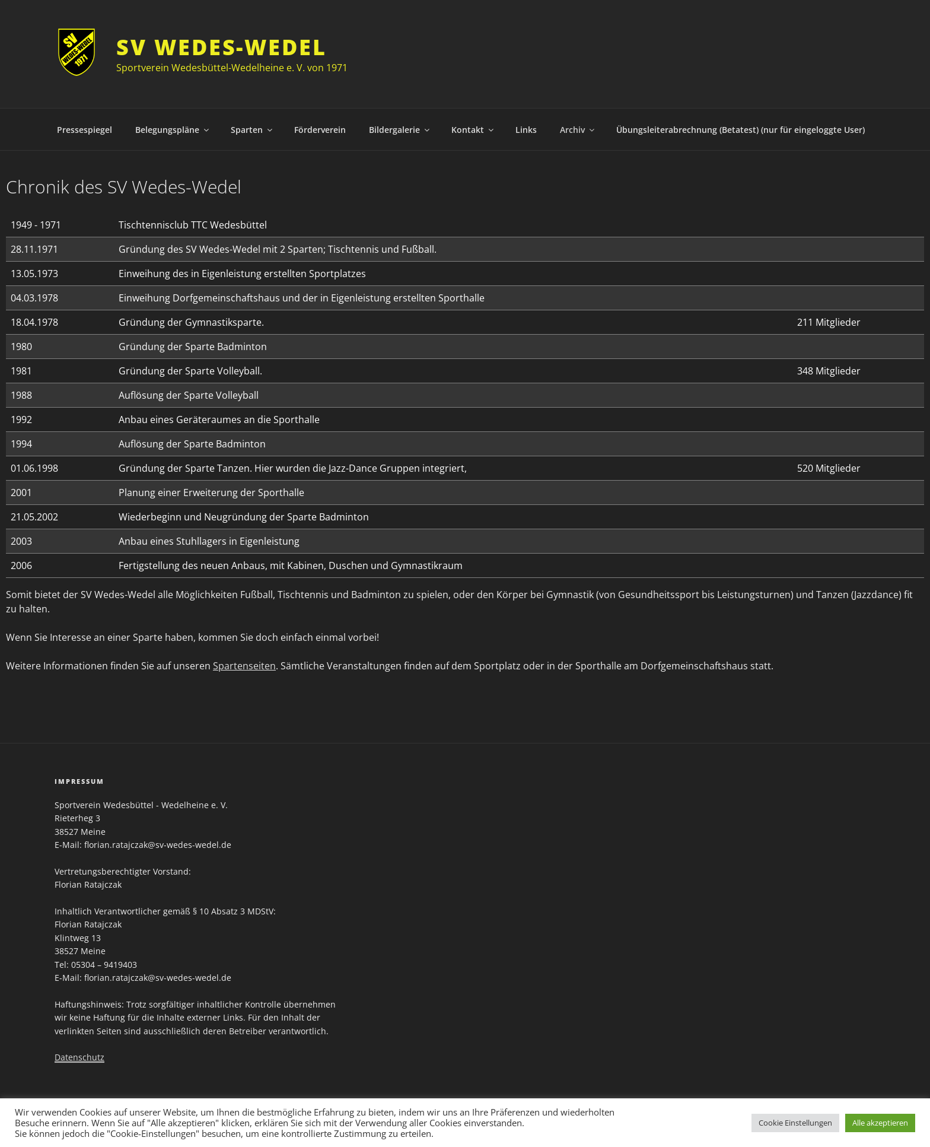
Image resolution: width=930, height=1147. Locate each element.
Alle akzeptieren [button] (880, 1122)
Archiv (578, 129)
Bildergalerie (400, 129)
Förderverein (320, 129)
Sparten (252, 129)
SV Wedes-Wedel (221, 47)
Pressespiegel (84, 129)
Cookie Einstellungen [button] (795, 1122)
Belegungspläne (173, 129)
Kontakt (473, 129)
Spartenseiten (244, 665)
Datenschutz (79, 1057)
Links (526, 129)
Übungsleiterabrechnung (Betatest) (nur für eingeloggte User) (740, 129)
